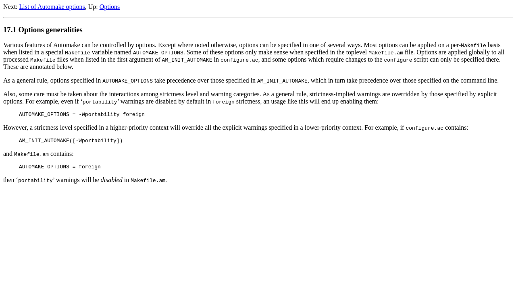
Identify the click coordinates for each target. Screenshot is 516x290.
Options (110, 6)
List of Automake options (52, 6)
